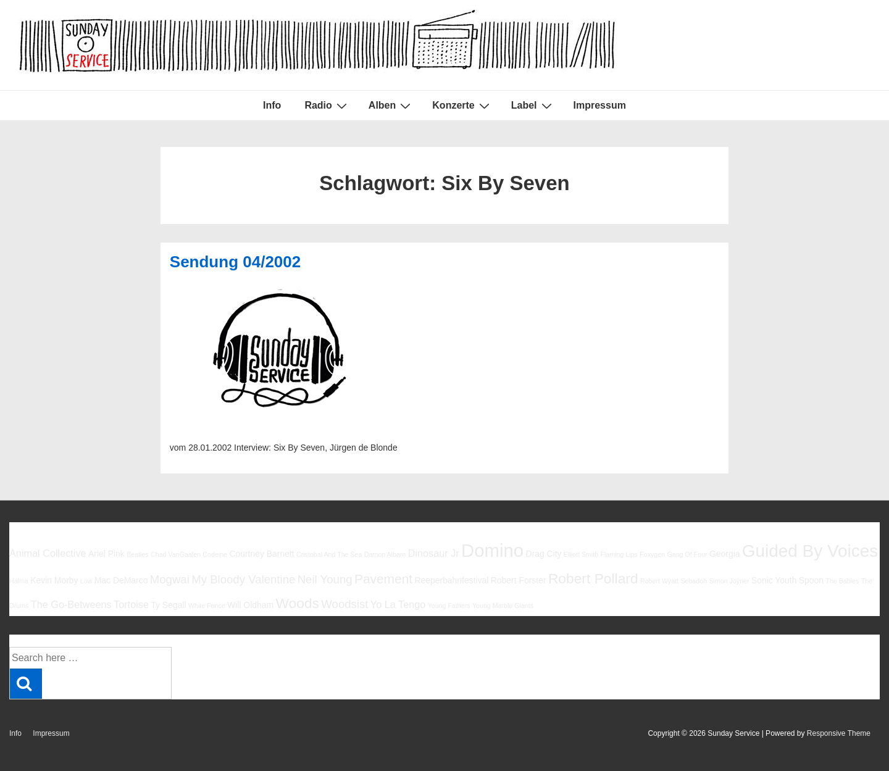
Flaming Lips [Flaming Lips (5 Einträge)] (618, 554)
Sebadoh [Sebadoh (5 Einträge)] (693, 581)
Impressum (600, 105)
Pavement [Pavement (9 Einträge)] (383, 579)
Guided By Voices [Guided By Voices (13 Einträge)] (810, 551)
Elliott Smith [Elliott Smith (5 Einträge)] (581, 554)
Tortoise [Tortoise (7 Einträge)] (131, 604)
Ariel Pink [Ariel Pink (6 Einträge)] (106, 554)
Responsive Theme (838, 733)
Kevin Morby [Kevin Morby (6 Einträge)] (54, 580)
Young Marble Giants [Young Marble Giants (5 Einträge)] (502, 605)
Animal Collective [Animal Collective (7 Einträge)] (47, 553)
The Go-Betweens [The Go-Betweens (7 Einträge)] (71, 604)
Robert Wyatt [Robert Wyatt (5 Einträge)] (659, 581)
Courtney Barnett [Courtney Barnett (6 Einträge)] (261, 554)
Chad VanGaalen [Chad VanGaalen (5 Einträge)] (176, 554)
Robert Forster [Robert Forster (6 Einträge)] (518, 580)
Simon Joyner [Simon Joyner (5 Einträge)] (729, 581)
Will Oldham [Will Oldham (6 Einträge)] (250, 605)
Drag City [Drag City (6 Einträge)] (543, 554)
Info (272, 105)
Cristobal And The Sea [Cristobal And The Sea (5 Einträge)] (329, 554)
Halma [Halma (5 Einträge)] (18, 581)
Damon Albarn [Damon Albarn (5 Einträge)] (385, 554)
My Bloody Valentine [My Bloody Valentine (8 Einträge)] (243, 579)
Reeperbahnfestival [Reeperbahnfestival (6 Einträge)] (451, 580)
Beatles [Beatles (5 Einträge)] (138, 554)
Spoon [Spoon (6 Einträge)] (811, 580)
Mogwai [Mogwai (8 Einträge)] (170, 579)
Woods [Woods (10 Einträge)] (297, 603)
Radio (326, 105)
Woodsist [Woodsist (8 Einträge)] (344, 604)
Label (533, 105)
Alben (391, 105)
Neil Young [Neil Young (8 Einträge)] (325, 579)
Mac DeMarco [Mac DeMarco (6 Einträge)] (121, 580)
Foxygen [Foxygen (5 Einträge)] (652, 554)
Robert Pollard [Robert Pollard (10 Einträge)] (593, 578)
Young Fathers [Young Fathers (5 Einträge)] (449, 605)
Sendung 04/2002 (235, 261)
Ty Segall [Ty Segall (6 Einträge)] (168, 605)
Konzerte (462, 105)
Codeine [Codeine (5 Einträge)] (214, 554)
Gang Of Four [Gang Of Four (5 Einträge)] (687, 554)
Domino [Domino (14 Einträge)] (492, 550)
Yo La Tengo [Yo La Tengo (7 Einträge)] (397, 604)
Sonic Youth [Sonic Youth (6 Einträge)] (774, 580)
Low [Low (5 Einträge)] (86, 581)
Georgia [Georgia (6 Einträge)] (724, 554)
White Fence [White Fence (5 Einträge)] (206, 605)
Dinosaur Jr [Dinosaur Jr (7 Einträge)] (433, 553)
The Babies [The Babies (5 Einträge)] (842, 581)
